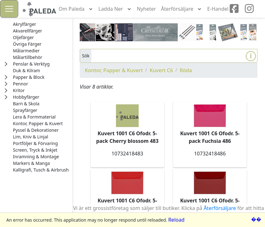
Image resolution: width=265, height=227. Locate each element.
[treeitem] (41, 24)
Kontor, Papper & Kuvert (114, 70)
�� (256, 219)
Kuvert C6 (161, 70)
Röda (186, 70)
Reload (176, 219)
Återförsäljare (220, 208)
